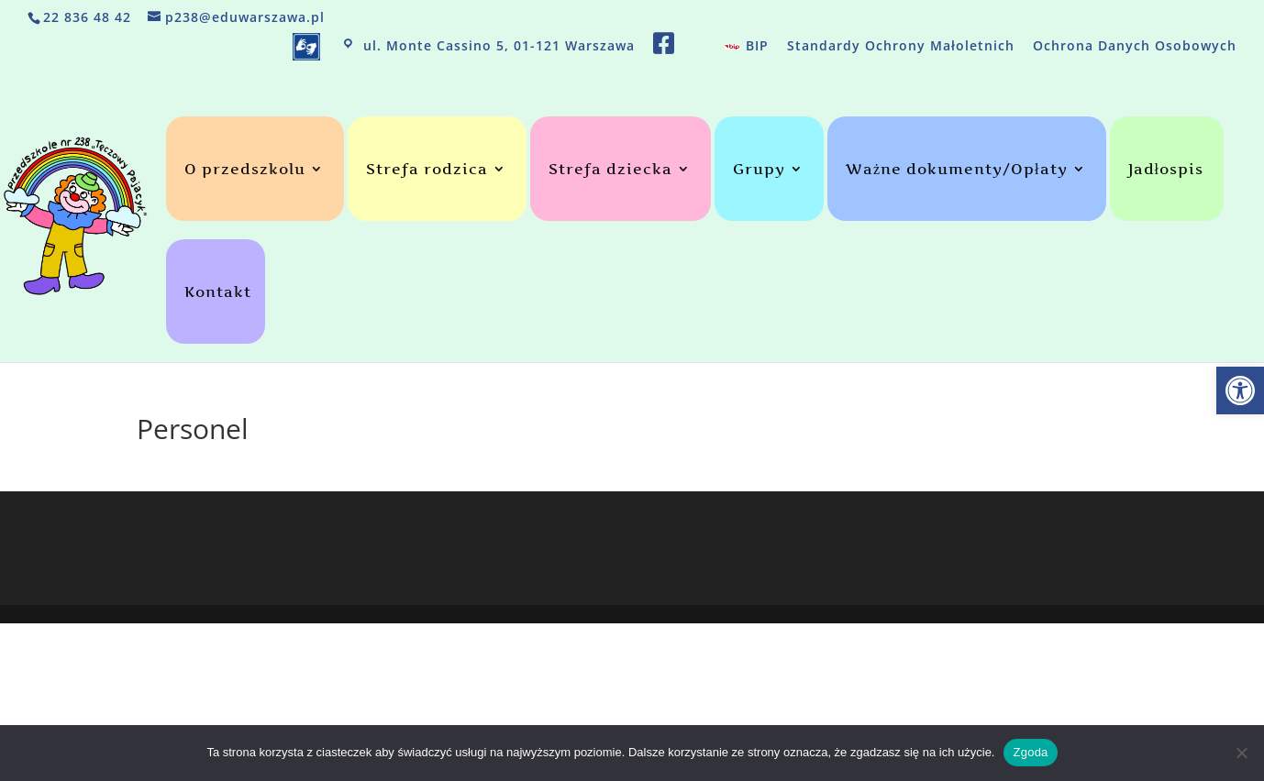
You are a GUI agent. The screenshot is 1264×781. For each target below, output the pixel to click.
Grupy (759, 170)
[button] (1240, 390)
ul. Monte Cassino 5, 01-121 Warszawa (486, 47)
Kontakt (217, 293)
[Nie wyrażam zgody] (1241, 752)
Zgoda (1030, 752)
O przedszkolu (244, 170)
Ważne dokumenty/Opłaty (957, 170)
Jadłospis (1165, 170)
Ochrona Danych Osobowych (1134, 46)
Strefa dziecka (610, 170)
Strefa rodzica (427, 170)
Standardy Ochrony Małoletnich (901, 46)
